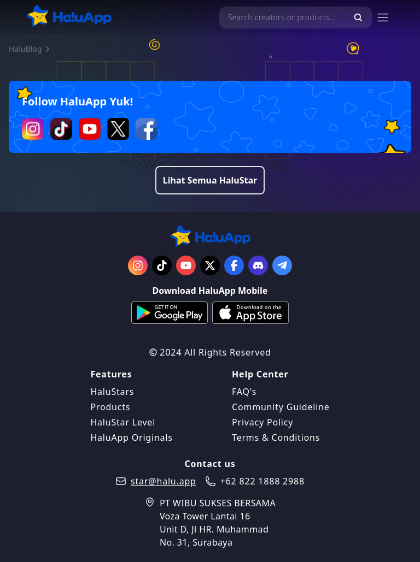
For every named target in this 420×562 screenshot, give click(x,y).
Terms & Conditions (276, 437)
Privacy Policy (262, 422)
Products (110, 407)
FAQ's (244, 392)
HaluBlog (25, 49)
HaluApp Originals (131, 437)
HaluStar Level (122, 422)
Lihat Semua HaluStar (210, 180)
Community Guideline (281, 407)
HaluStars (112, 392)
